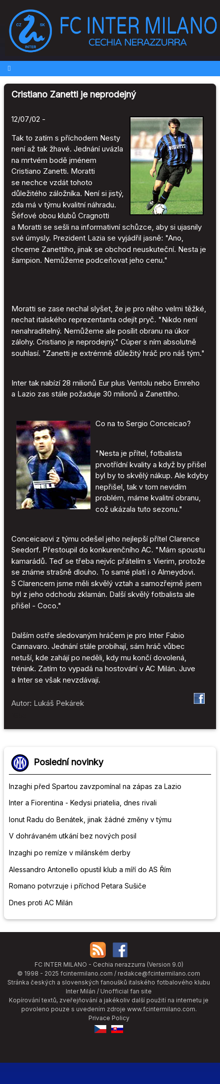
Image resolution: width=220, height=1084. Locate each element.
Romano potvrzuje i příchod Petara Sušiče (77, 886)
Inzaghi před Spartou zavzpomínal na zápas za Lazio (95, 786)
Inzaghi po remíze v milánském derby (70, 852)
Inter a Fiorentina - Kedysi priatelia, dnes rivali (83, 802)
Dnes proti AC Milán (41, 902)
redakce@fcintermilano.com (159, 973)
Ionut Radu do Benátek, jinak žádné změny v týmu (90, 819)
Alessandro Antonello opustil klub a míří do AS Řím (90, 869)
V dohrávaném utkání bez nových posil (72, 836)
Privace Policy (109, 1018)
